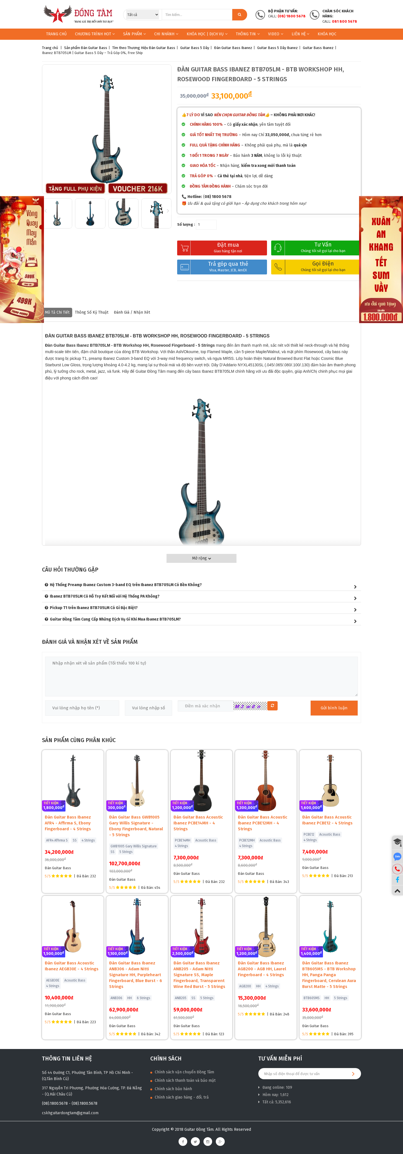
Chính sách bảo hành (171, 1089)
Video (275, 34)
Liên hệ (300, 34)
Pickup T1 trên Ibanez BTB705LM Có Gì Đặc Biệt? (94, 607)
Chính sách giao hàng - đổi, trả (179, 1097)
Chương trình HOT (95, 34)
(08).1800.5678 (55, 1103)
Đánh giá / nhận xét (132, 312)
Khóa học (327, 34)
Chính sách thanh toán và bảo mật (182, 1080)
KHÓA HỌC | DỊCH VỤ (207, 34)
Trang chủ (56, 34)
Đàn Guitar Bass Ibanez (233, 48)
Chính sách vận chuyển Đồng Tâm (182, 1072)
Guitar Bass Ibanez (318, 48)
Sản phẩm (132, 34)
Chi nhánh (166, 34)
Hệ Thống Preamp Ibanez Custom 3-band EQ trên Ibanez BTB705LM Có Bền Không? (126, 584)
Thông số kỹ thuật (91, 312)
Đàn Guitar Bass (94, 48)
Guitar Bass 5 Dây (194, 48)
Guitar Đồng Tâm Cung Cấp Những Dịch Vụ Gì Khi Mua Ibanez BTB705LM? (115, 619)
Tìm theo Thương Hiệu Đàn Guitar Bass (143, 48)
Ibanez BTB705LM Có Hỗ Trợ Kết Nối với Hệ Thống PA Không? (105, 596)
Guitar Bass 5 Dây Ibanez (277, 48)
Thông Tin (248, 34)
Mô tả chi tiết (57, 312)
